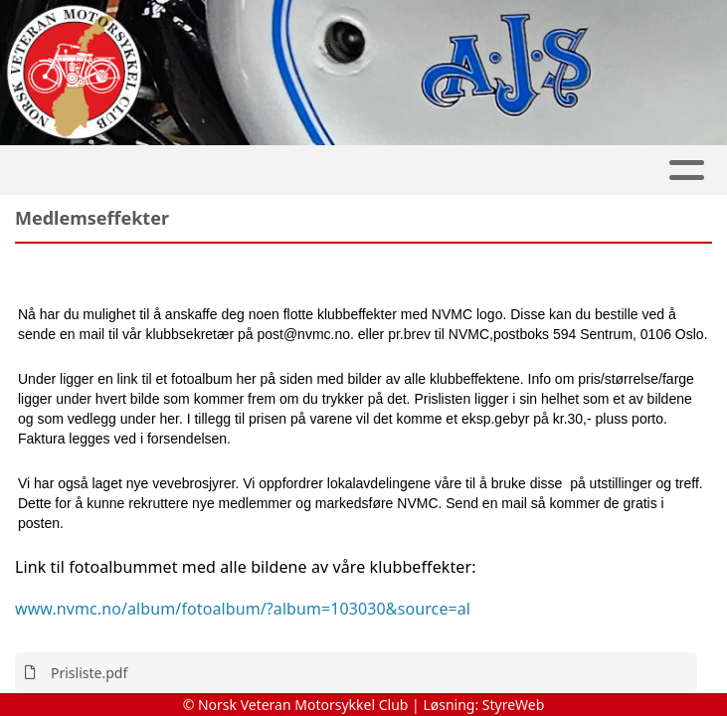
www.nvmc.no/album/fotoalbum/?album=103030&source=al (242, 609)
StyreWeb (513, 704)
